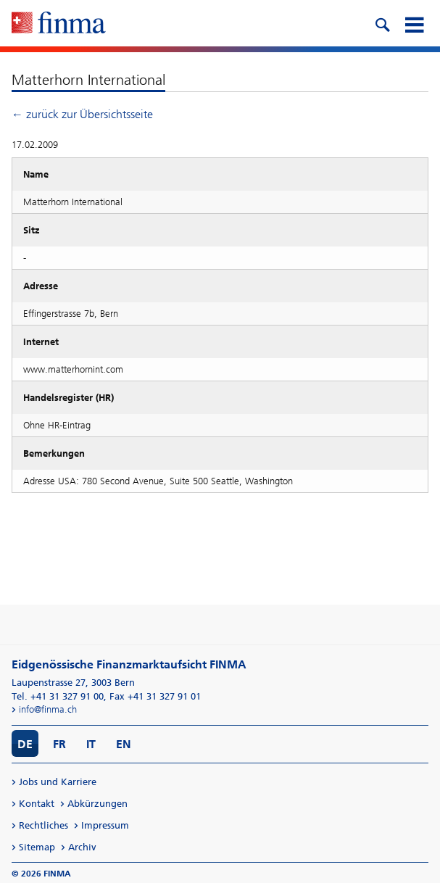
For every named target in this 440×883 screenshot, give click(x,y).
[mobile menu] (413, 23)
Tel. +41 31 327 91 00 (58, 696)
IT (91, 744)
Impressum (105, 825)
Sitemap (37, 847)
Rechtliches (43, 825)
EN (123, 744)
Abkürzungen (97, 803)
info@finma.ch (48, 709)
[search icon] (382, 23)
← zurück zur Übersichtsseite (82, 114)
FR (59, 744)
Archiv (82, 847)
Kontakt (36, 803)
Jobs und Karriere (57, 781)
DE (25, 744)
